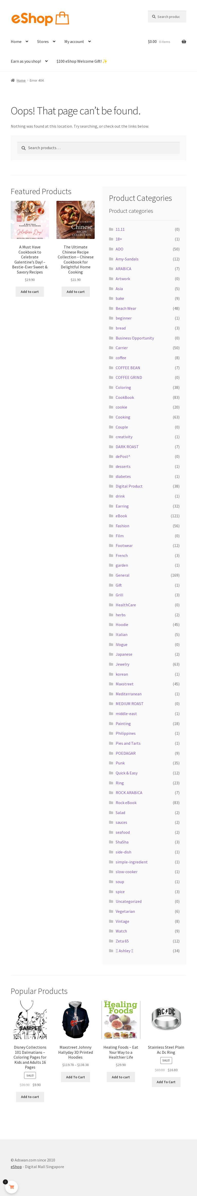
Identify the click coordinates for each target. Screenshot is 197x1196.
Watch (121, 931)
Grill (119, 594)
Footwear (124, 545)
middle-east (126, 713)
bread (121, 328)
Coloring (123, 387)
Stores (43, 41)
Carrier (122, 347)
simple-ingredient (132, 861)
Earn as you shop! (26, 61)
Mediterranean (129, 693)
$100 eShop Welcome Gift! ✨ (82, 61)
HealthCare (126, 604)
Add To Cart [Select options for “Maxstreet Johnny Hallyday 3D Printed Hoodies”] (75, 1077)
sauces (121, 822)
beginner (124, 318)
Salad (120, 812)
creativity (124, 436)
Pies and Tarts (128, 743)
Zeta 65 (122, 940)
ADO (119, 248)
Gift (119, 585)
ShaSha (122, 841)
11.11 (120, 229)
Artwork (123, 278)
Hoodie (122, 624)
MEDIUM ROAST (130, 703)
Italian (121, 634)
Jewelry (122, 664)
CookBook (125, 397)
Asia (119, 288)
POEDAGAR (126, 753)
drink (120, 496)
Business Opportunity (135, 338)
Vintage (122, 921)
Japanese (124, 654)
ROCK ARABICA (129, 792)
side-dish (123, 851)
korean (122, 674)
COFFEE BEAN (128, 367)
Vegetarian (125, 911)
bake (120, 298)
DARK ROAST (127, 446)
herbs (121, 614)
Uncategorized (129, 901)
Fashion (122, 525)
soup (120, 881)
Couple (122, 427)
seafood (123, 832)
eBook (121, 515)
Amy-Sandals (127, 258)
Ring (120, 782)
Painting (123, 723)
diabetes (123, 476)
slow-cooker (126, 871)
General (123, 575)
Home (16, 41)
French (122, 555)
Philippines (126, 733)
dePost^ (123, 456)
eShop (16, 1166)
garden (122, 565)
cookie (121, 407)
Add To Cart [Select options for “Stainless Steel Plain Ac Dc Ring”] (166, 1082)
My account (74, 41)
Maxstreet (125, 683)
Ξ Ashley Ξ (124, 950)
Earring (122, 506)
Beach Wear (126, 308)
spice (120, 891)
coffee (121, 357)
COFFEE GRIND (129, 377)
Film (120, 535)
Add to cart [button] (30, 291)
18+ (119, 239)
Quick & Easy (126, 772)
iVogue (121, 644)
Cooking (123, 417)
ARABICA (123, 268)
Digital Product (129, 486)
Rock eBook (126, 802)
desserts (123, 466)
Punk (120, 762)
